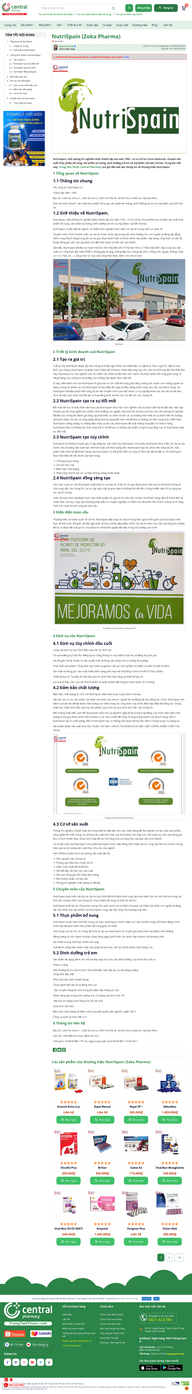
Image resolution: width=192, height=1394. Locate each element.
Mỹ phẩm (45, 25)
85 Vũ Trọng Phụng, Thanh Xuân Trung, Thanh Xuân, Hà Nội (164, 1330)
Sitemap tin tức (118, 1342)
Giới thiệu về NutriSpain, (25, 50)
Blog (154, 25)
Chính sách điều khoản (111, 1314)
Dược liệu (92, 25)
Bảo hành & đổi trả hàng (112, 1328)
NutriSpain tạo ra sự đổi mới (26, 63)
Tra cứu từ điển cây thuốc (128, 14)
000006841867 (150, 1350)
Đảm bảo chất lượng (23, 89)
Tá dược (107, 25)
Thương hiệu (140, 25)
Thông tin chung (21, 46)
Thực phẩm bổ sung (22, 103)
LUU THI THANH (156, 1347)
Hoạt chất (122, 25)
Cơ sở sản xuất (20, 93)
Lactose (57, 255)
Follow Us (10, 1353)
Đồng (168, 488)
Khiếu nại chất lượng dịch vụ (76, 1340)
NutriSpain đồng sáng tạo (25, 71)
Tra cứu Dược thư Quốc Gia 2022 (56, 14)
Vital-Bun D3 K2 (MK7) (68, 1228)
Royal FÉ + (136, 1106)
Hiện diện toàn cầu (18, 76)
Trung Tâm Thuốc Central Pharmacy (80, 167)
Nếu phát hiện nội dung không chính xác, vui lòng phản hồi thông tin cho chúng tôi (92, 57)
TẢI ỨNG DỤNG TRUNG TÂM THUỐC (159, 1361)
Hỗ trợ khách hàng (73, 1306)
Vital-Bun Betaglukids (170, 1167)
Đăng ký (168, 7)
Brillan (102, 1167)
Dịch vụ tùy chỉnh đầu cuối (25, 85)
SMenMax (169, 1106)
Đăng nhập (143, 7)
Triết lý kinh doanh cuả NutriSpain (25, 55)
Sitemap (104, 1342)
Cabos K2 (136, 1167)
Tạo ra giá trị (19, 59)
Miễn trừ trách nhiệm (73, 1328)
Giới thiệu (67, 1314)
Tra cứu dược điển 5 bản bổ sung (94, 14)
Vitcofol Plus (68, 1167)
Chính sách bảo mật (129, 1298)
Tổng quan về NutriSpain (21, 41)
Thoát (156, 1298)
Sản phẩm (26, 25)
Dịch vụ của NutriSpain (20, 80)
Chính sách (106, 1306)
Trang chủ (10, 25)
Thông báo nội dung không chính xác (79, 1335)
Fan (14, 1344)
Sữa (59, 25)
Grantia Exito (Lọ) (68, 1106)
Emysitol (102, 1228)
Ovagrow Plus (136, 1228)
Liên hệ (167, 25)
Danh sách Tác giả (109, 1337)
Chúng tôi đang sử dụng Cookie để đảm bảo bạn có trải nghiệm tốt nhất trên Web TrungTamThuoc (85, 1298)
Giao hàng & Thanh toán (112, 1333)
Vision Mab (170, 1228)
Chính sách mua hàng (111, 1319)
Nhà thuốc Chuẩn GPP (73, 1323)
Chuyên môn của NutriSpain (23, 98)
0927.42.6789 (160, 1319)
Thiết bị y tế (74, 25)
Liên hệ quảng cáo (71, 1345)
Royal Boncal (102, 1106)
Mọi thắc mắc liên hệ (152, 1306)
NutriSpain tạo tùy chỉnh (25, 67)
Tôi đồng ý (147, 1298)
